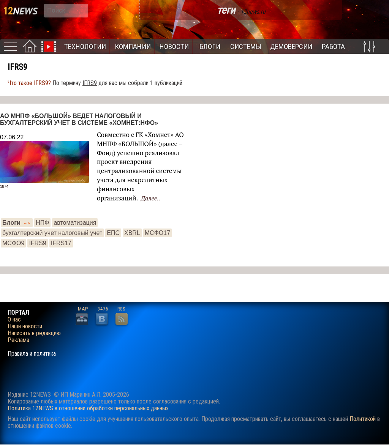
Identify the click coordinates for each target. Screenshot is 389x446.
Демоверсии (291, 46)
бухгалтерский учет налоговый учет (52, 233)
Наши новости (25, 326)
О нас (14, 319)
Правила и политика (32, 353)
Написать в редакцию (34, 333)
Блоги (209, 46)
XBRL (132, 233)
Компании (133, 46)
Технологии (85, 46)
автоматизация (75, 222)
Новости (174, 46)
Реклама (18, 340)
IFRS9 (37, 243)
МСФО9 (13, 243)
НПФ (42, 222)
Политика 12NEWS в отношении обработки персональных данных (88, 408)
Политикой (362, 418)
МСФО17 (157, 233)
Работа (333, 46)
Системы (245, 46)
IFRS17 (61, 243)
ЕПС (113, 233)
